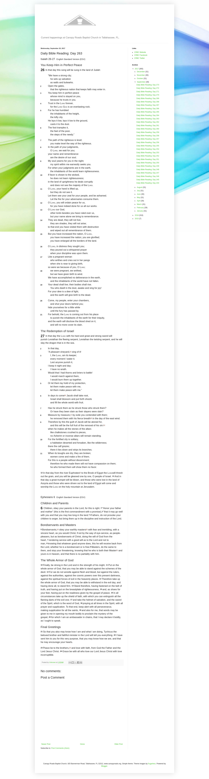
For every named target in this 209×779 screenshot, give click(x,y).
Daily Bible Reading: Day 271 (147, 92)
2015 (137, 219)
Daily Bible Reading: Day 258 (147, 136)
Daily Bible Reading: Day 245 (147, 180)
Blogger (104, 766)
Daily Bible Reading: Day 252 (147, 156)
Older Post (118, 744)
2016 (137, 215)
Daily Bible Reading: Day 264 (147, 115)
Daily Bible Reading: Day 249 (147, 166)
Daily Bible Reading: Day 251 (147, 159)
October (140, 78)
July (138, 191)
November (141, 75)
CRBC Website (140, 52)
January (140, 211)
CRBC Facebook (140, 55)
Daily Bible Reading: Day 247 (147, 173)
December (141, 72)
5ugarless (152, 764)
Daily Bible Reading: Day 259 (147, 132)
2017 (137, 69)
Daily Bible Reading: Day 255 (147, 146)
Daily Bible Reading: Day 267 (147, 105)
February (140, 208)
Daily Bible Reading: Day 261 (147, 126)
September (141, 82)
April (139, 201)
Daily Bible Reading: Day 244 (147, 183)
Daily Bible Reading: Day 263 (147, 119)
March (139, 204)
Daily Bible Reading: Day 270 (147, 95)
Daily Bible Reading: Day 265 (147, 112)
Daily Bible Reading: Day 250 (147, 163)
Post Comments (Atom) (60, 748)
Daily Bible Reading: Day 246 (147, 176)
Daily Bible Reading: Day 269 (147, 98)
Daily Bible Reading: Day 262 (147, 122)
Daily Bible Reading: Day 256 (147, 142)
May (139, 197)
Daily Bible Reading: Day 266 (147, 109)
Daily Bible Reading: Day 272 (147, 88)
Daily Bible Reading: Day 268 (147, 102)
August (140, 187)
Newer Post (45, 744)
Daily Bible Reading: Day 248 (147, 170)
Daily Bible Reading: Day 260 (147, 129)
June (139, 194)
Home (82, 744)
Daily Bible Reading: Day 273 (147, 85)
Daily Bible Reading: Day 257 (147, 139)
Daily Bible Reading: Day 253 (147, 153)
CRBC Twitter (139, 58)
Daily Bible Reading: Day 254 (147, 149)
